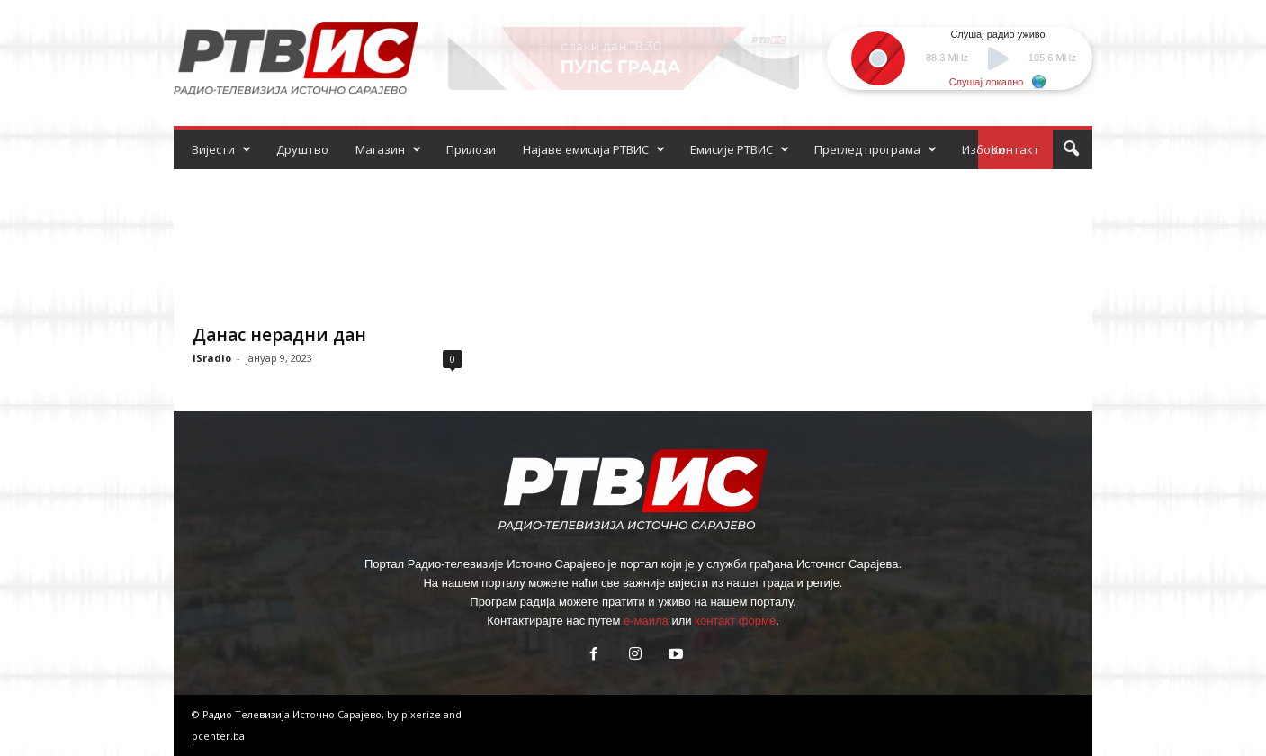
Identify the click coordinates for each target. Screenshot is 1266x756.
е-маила (646, 620)
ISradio (212, 357)
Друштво (302, 149)
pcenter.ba (218, 735)
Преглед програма (875, 149)
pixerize (422, 714)
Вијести (221, 149)
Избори (983, 149)
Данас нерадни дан (279, 334)
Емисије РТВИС (739, 149)
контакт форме (735, 620)
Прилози (471, 149)
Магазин (388, 149)
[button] (1071, 149)
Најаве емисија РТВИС (594, 149)
